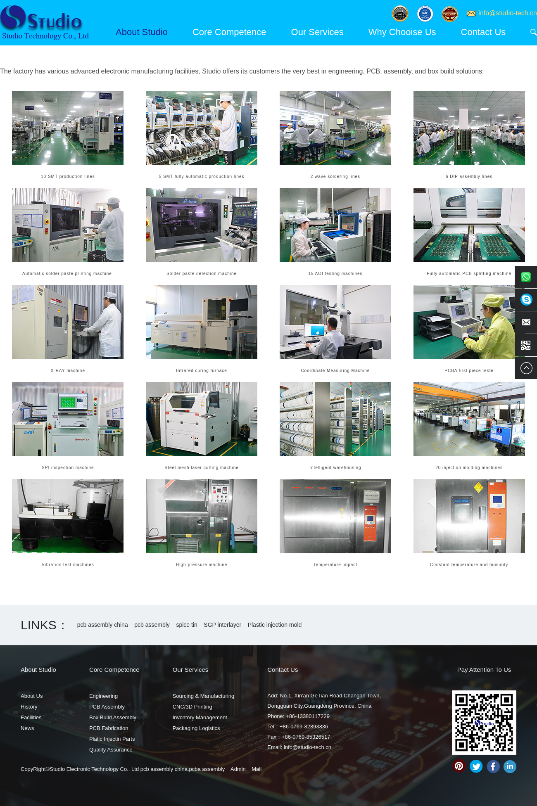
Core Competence (229, 32)
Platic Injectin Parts (112, 739)
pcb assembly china (102, 624)
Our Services (317, 32)
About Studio (142, 32)
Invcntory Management (200, 717)
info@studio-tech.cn (507, 13)
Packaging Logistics (196, 728)
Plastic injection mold (275, 624)
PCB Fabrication (108, 728)
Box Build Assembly (112, 717)
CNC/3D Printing (192, 707)
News (27, 728)
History (29, 707)
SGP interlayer (222, 624)
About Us (32, 696)
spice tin (186, 624)
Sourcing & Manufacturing (204, 696)
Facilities (31, 717)
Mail (256, 769)
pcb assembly (152, 624)
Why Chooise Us (402, 32)
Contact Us (483, 32)
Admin (238, 769)
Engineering (103, 696)
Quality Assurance (111, 750)
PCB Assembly (107, 707)
